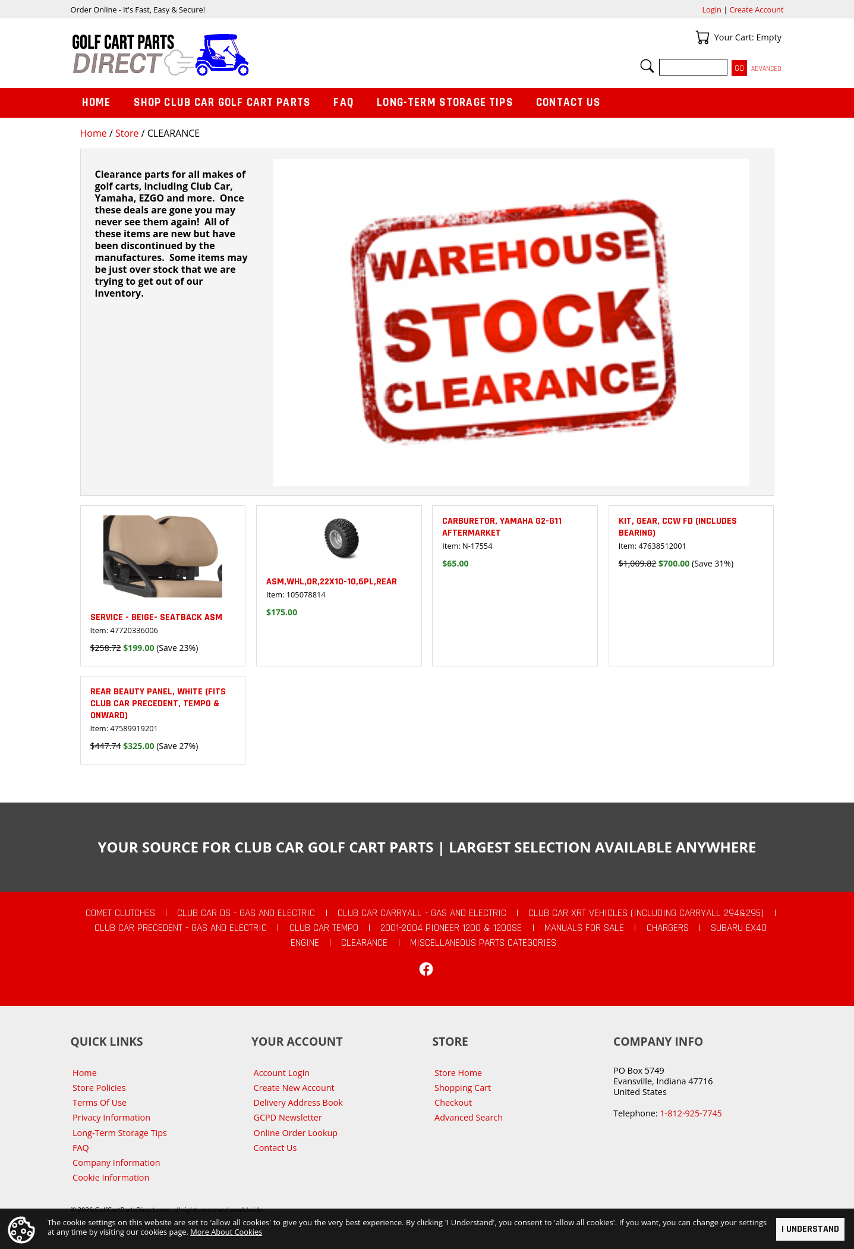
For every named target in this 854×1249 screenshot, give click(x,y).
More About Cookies (226, 1231)
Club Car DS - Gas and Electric (246, 913)
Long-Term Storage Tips (445, 102)
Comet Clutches (120, 913)
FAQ (343, 102)
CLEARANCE (364, 942)
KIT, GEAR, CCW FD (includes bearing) (678, 527)
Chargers (668, 928)
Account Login (282, 1072)
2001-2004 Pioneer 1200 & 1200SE (451, 928)
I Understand (810, 1229)
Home (93, 133)
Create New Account (294, 1087)
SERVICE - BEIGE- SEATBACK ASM (156, 617)
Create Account (757, 9)
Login (711, 9)
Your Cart (702, 37)
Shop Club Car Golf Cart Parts (222, 102)
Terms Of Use (100, 1102)
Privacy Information (111, 1117)
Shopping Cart (462, 1087)
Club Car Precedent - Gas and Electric (180, 928)
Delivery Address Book (298, 1102)
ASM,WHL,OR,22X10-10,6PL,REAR (331, 581)
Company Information (116, 1162)
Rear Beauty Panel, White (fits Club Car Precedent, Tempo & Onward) (158, 703)
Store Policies (99, 1087)
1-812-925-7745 (690, 1113)
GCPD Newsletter (288, 1117)
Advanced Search (468, 1117)
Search (647, 65)
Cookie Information (111, 1177)
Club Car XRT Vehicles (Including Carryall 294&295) (646, 913)
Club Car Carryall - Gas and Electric (422, 913)
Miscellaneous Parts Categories (483, 942)
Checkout (453, 1102)
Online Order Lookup (296, 1132)
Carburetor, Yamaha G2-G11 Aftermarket (502, 527)
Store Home (458, 1072)
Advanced (766, 68)
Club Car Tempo (323, 928)
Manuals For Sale (584, 928)
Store (127, 133)
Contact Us (568, 102)
